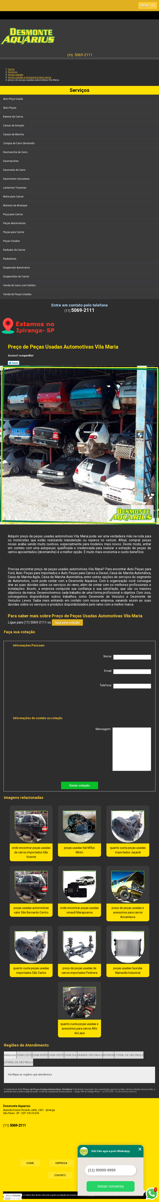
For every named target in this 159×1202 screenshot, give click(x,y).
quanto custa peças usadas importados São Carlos (31, 970)
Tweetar (13, 363)
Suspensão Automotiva (16, 267)
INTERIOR (108, 1055)
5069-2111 (83, 55)
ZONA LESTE (24, 1055)
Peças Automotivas (14, 223)
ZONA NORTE (40, 1055)
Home (30, 1163)
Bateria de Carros (13, 116)
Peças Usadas (11, 241)
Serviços (79, 90)
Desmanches (11, 161)
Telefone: (125, 686)
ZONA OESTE (56, 1055)
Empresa (61, 1163)
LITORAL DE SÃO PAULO (128, 1055)
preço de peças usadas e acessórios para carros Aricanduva (128, 912)
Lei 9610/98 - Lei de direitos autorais (119, 1091)
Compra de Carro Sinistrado (19, 143)
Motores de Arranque (15, 205)
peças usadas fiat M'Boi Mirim (79, 850)
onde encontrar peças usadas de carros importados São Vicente (31, 852)
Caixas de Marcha (13, 134)
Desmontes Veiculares (16, 178)
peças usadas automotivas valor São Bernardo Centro (31, 910)
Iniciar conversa (111, 1186)
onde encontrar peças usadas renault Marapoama (79, 910)
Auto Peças (10, 107)
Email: (127, 671)
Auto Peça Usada (13, 98)
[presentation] (39, 703)
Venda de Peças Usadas (17, 294)
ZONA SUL (70, 1055)
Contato (60, 1175)
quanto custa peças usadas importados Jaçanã (128, 850)
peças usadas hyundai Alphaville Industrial (127, 970)
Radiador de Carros (14, 249)
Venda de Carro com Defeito (19, 285)
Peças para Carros (14, 232)
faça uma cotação (67, 622)
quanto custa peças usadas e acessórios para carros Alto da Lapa (79, 1028)
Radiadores (10, 258)
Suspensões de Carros (16, 276)
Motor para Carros (13, 196)
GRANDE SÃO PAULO (90, 1055)
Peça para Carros (13, 214)
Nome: (127, 657)
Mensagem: (123, 749)
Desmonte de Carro (14, 170)
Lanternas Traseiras (15, 187)
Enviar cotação (79, 785)
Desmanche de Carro (15, 152)
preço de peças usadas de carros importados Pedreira (79, 970)
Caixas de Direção (14, 125)
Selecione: (10, 1055)
